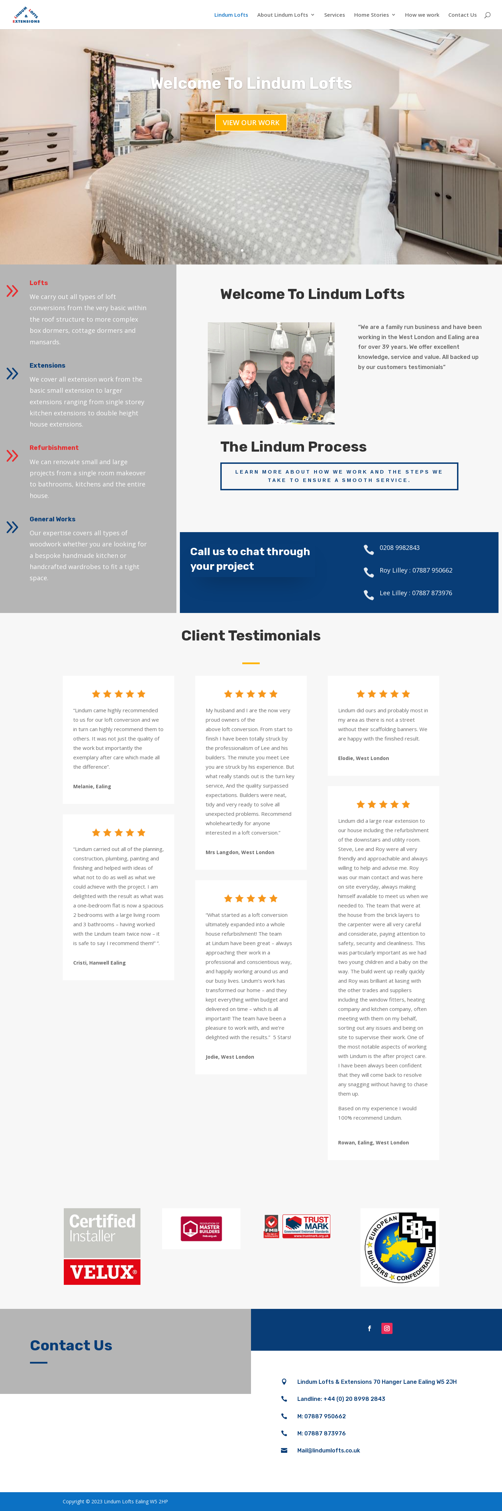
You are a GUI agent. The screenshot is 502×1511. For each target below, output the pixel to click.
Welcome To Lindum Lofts (251, 83)
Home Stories (371, 15)
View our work (251, 122)
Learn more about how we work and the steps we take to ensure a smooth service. (339, 476)
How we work (422, 15)
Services (334, 15)
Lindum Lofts (231, 15)
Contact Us (462, 15)
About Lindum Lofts (282, 15)
